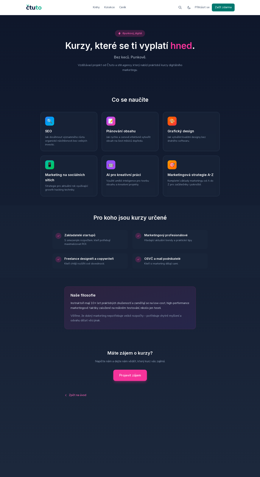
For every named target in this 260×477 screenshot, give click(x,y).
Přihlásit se (202, 7)
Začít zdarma (223, 7)
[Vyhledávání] (180, 7)
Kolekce (109, 7)
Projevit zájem (130, 375)
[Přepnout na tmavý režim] (189, 7)
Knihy (96, 7)
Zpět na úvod (75, 395)
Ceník (122, 7)
